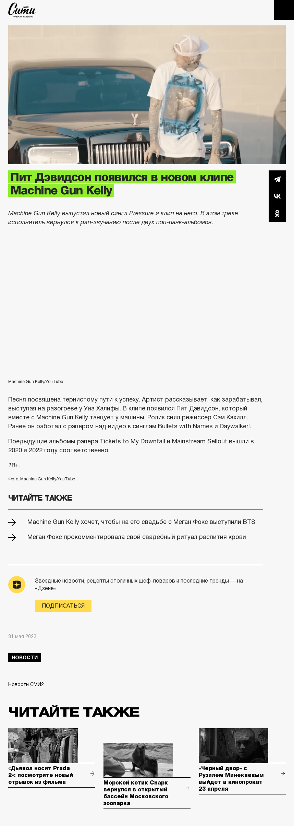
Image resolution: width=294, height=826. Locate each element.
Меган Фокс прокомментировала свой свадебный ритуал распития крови (136, 537)
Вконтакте (277, 196)
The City (22, 9)
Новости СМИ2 (26, 684)
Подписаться (63, 606)
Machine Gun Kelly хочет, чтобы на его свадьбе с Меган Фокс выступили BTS (141, 521)
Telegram (277, 179)
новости (25, 657)
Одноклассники (277, 213)
